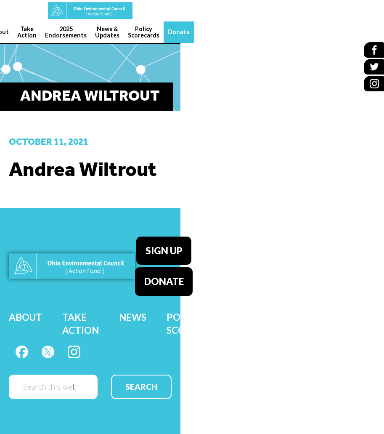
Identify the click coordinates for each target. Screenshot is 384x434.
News (132, 311)
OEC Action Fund (90, 10)
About (25, 311)
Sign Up (164, 249)
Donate (164, 277)
